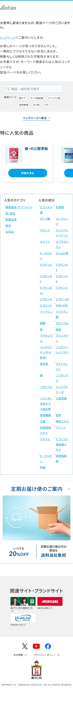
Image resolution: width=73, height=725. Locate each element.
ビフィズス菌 (59, 98)
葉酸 (43, 340)
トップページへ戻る (35, 119)
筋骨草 (45, 386)
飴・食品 (11, 220)
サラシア (46, 231)
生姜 (43, 449)
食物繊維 (24, 106)
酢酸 (43, 500)
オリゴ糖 (46, 220)
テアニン (62, 460)
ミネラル (46, 472)
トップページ (9, 37)
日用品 (10, 238)
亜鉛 (59, 352)
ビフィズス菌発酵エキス (62, 477)
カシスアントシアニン (62, 236)
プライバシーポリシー (46, 688)
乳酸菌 (61, 208)
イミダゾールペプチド (62, 374)
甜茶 (59, 443)
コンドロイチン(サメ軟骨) (46, 374)
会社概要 (15, 688)
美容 (9, 232)
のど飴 (39, 106)
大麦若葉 (62, 421)
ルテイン (46, 248)
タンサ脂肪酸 (39, 98)
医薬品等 (12, 226)
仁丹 (50, 106)
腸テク (23, 98)
